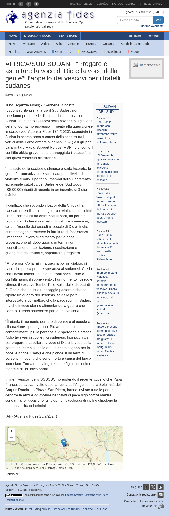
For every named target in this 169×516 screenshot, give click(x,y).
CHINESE (145, 3)
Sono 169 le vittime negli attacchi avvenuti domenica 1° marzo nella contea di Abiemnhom (107, 247)
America (74, 44)
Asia (59, 44)
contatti (153, 35)
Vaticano (29, 44)
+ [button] (11, 431)
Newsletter (112, 51)
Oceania (108, 44)
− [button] (11, 438)
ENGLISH (89, 3)
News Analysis (36, 51)
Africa (45, 44)
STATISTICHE (68, 35)
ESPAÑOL (102, 3)
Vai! (158, 20)
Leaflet (10, 464)
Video (133, 51)
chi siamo (135, 35)
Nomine (14, 51)
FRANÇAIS (117, 3)
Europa (91, 44)
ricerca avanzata (152, 26)
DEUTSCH (131, 3)
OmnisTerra (61, 51)
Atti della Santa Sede (135, 44)
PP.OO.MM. (87, 51)
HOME (13, 35)
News (12, 44)
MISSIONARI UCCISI (38, 35)
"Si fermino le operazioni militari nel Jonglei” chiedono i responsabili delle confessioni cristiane (107, 167)
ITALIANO (75, 3)
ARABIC (157, 3)
